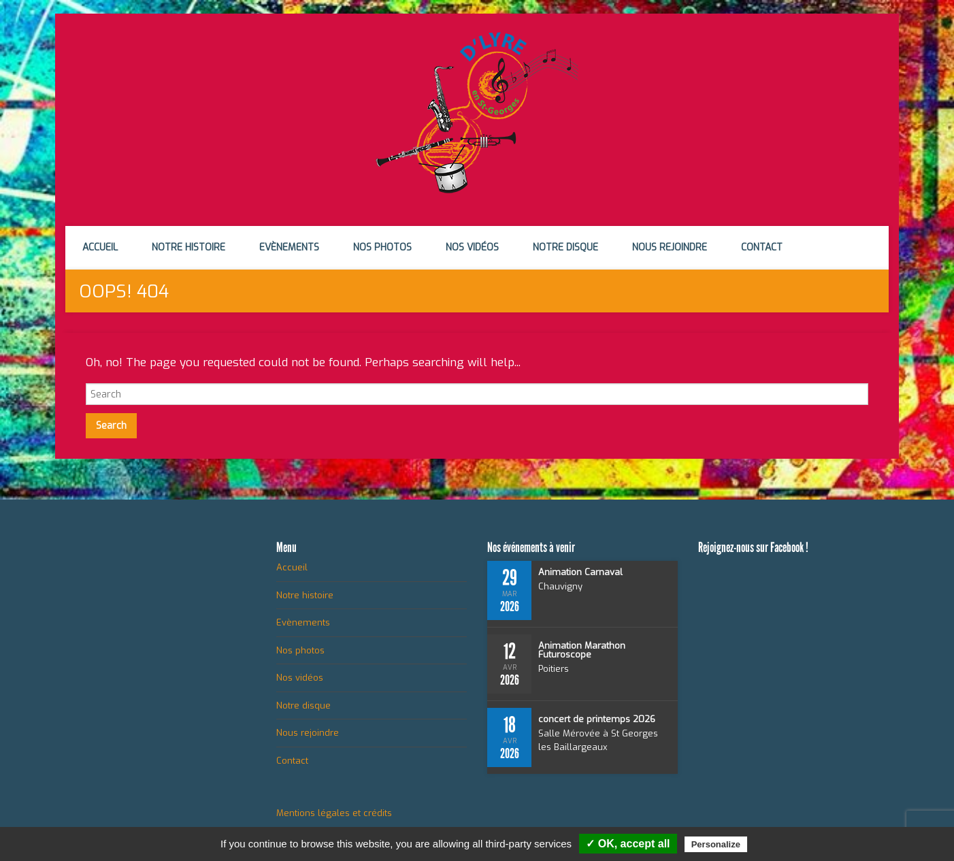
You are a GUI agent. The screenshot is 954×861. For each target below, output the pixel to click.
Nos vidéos (472, 247)
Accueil (100, 247)
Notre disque (565, 247)
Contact (762, 247)
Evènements (289, 247)
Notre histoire (188, 247)
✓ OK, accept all (628, 843)
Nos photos (382, 247)
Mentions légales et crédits (334, 813)
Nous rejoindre (669, 247)
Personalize (715, 844)
